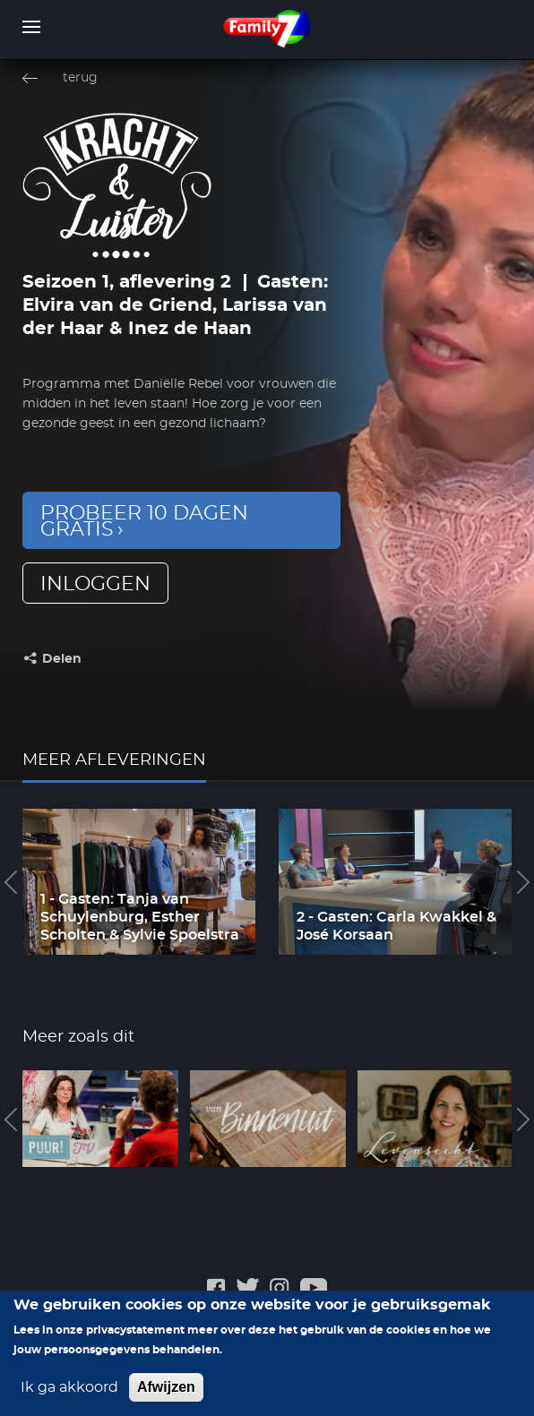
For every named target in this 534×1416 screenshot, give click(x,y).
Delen (62, 659)
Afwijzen (166, 1391)
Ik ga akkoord (69, 1392)
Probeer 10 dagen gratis (144, 521)
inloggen (95, 584)
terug (80, 78)
